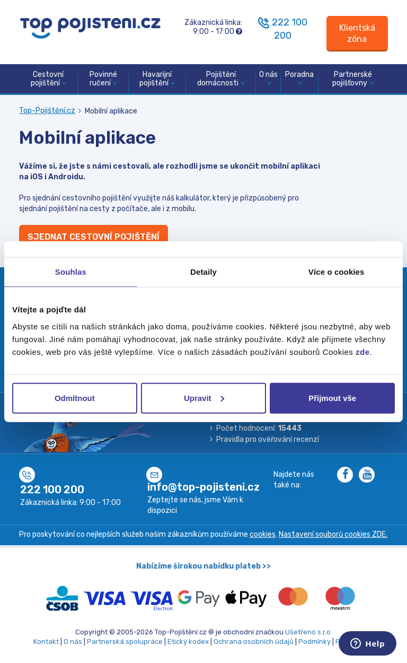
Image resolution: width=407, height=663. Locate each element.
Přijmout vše (332, 397)
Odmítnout (75, 397)
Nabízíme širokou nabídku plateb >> (203, 566)
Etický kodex (188, 641)
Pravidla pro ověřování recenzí (267, 439)
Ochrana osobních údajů (254, 641)
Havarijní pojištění (157, 79)
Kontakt (46, 641)
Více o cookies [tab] (336, 271)
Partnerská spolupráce (125, 641)
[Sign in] (357, 33)
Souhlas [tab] (70, 271)
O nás (268, 77)
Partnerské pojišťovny (353, 79)
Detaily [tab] (203, 271)
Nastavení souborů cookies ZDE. (333, 534)
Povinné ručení (103, 79)
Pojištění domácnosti (221, 79)
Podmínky (314, 641)
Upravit (204, 397)
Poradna (299, 77)
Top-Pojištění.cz (47, 110)
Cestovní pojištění (48, 79)
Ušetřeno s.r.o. (308, 632)
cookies (263, 534)
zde (363, 351)
